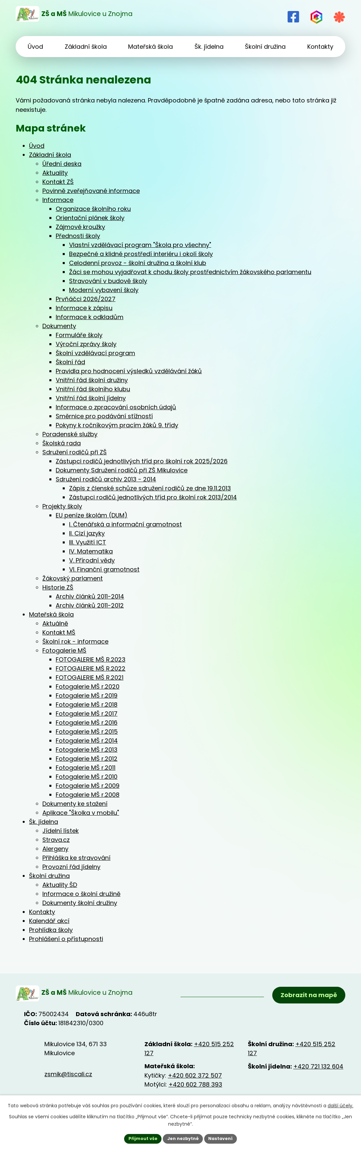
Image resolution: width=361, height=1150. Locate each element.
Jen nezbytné (183, 1138)
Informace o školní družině (81, 894)
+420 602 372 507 (195, 1079)
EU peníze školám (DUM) (91, 515)
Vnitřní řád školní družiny (92, 380)
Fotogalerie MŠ (64, 650)
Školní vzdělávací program (95, 353)
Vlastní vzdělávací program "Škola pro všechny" (140, 245)
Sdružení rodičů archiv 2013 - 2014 (106, 479)
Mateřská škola (51, 614)
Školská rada (61, 443)
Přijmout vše (139, 1138)
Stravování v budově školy (108, 281)
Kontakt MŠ (58, 632)
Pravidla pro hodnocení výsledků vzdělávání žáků (129, 371)
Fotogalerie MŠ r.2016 (86, 722)
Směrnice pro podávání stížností (104, 416)
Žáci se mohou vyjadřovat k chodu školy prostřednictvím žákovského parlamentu (190, 272)
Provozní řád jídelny (71, 867)
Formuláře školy (79, 335)
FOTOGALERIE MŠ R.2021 (89, 677)
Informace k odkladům (89, 317)
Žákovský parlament (72, 578)
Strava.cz (56, 840)
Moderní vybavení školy (103, 290)
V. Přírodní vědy (92, 560)
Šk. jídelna (43, 822)
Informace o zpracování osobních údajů (116, 407)
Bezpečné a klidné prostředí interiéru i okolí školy (141, 254)
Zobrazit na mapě (307, 998)
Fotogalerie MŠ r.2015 (87, 731)
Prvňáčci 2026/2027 (85, 299)
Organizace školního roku (93, 209)
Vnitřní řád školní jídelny (91, 398)
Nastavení (224, 1138)
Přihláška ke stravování (76, 858)
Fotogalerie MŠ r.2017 (86, 713)
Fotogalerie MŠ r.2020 (87, 686)
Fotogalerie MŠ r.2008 (87, 794)
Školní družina (49, 876)
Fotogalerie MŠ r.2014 (87, 740)
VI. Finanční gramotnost (104, 569)
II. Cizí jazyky (87, 533)
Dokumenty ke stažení (74, 803)
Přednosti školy (78, 236)
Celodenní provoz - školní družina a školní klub (137, 263)
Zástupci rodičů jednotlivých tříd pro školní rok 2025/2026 (142, 461)
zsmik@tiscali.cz (68, 1077)
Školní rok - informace (75, 641)
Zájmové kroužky (80, 227)
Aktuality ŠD (59, 885)
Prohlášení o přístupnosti (66, 939)
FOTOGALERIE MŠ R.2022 (90, 668)
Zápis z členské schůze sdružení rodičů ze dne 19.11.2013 (150, 488)
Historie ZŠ (57, 587)
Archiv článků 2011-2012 (90, 605)
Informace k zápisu (84, 308)
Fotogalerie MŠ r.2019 (86, 695)
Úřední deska (61, 164)
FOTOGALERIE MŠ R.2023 (90, 659)
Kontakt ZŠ (58, 182)
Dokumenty (59, 326)
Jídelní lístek (60, 831)
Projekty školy (62, 506)
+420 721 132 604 (318, 1070)
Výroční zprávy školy (86, 344)
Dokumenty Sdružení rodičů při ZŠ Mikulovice (122, 470)
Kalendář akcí (49, 921)
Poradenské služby (69, 434)
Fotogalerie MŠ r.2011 (85, 767)
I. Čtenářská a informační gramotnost (125, 524)
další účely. (340, 1104)
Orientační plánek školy (90, 218)
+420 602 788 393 (195, 1088)
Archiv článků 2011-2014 (90, 596)
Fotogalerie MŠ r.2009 (87, 785)
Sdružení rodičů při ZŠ (74, 452)
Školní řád (70, 362)
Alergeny (55, 849)
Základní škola (50, 155)
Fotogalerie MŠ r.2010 (86, 776)
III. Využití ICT (87, 542)
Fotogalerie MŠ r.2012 (86, 758)
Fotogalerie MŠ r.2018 (86, 704)
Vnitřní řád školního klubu (93, 389)
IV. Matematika (91, 551)
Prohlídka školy (51, 930)
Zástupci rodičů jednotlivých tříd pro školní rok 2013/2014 (153, 497)
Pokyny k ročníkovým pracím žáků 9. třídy (117, 425)
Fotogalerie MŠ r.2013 (86, 749)
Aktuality (55, 173)
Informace (57, 200)
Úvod (36, 146)
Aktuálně (55, 623)
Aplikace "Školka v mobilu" (80, 813)
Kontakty (42, 912)
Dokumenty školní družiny (79, 903)
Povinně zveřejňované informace (91, 191)
